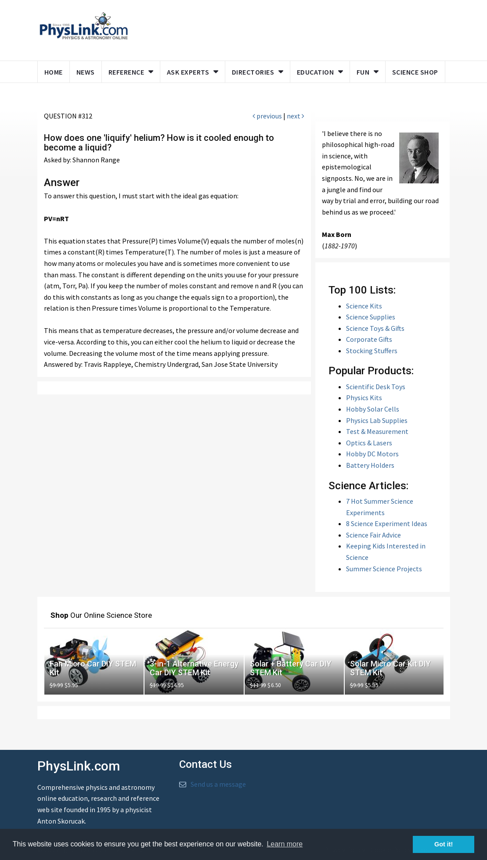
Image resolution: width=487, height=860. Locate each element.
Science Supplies (370, 316)
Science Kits (364, 305)
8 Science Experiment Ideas (386, 523)
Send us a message (218, 784)
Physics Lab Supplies (377, 420)
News (85, 72)
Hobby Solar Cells (372, 409)
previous (267, 115)
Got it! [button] (443, 844)
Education (315, 72)
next (295, 115)
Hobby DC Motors (372, 453)
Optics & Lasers (369, 442)
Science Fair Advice (373, 534)
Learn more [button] (285, 844)
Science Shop (415, 72)
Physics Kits (364, 397)
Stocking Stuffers (371, 350)
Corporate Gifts (369, 339)
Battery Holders (370, 465)
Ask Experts (188, 72)
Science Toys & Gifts (375, 328)
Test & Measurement (377, 431)
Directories (253, 72)
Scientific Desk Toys (375, 386)
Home (53, 72)
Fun (363, 72)
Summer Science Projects (384, 568)
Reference (126, 72)
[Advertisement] (303, 28)
